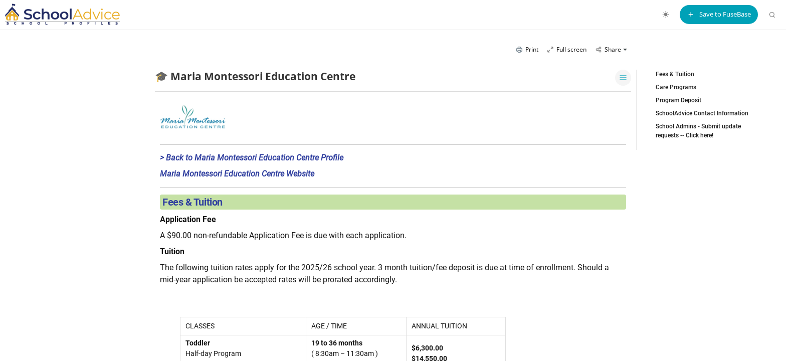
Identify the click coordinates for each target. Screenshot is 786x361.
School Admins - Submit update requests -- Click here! (698, 131)
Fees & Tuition (675, 74)
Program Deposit (678, 100)
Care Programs (676, 87)
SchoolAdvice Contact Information (702, 113)
